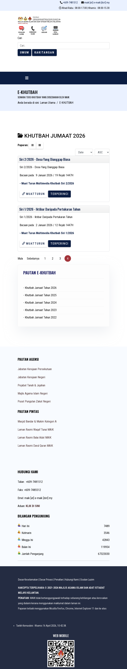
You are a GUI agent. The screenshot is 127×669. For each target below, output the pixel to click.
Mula (20, 258)
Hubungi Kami (72, 579)
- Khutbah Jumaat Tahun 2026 (40, 288)
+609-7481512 (70, 2)
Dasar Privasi (46, 579)
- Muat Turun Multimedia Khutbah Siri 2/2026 (47, 183)
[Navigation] (26, 78)
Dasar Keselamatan (28, 579)
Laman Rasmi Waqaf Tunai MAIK (36, 429)
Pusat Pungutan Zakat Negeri (34, 401)
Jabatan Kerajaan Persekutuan (35, 369)
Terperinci (59, 194)
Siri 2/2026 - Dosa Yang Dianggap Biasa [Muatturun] (44, 159)
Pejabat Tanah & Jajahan (31, 385)
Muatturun (33, 194)
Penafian (58, 579)
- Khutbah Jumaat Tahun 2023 (40, 310)
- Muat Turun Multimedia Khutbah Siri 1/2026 (47, 233)
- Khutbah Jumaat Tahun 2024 (40, 302)
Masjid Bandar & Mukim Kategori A (37, 421)
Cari (20, 38)
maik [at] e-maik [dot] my (97, 2)
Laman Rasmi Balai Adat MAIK (34, 437)
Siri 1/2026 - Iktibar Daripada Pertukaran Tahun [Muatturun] (49, 209)
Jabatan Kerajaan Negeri (31, 377)
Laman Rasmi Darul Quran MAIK (35, 445)
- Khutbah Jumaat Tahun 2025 (40, 295)
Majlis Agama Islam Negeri (33, 393)
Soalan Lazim (87, 579)
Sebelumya (33, 258)
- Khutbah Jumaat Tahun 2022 (40, 317)
